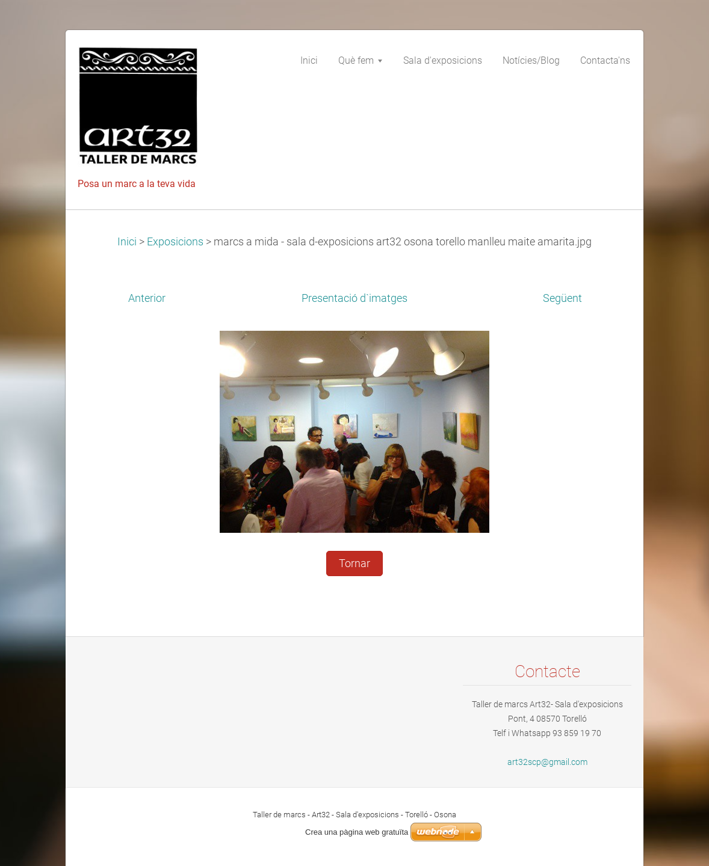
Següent (562, 298)
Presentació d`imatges (354, 298)
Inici (127, 242)
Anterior (147, 298)
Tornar (354, 563)
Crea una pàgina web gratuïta (356, 832)
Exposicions (175, 242)
